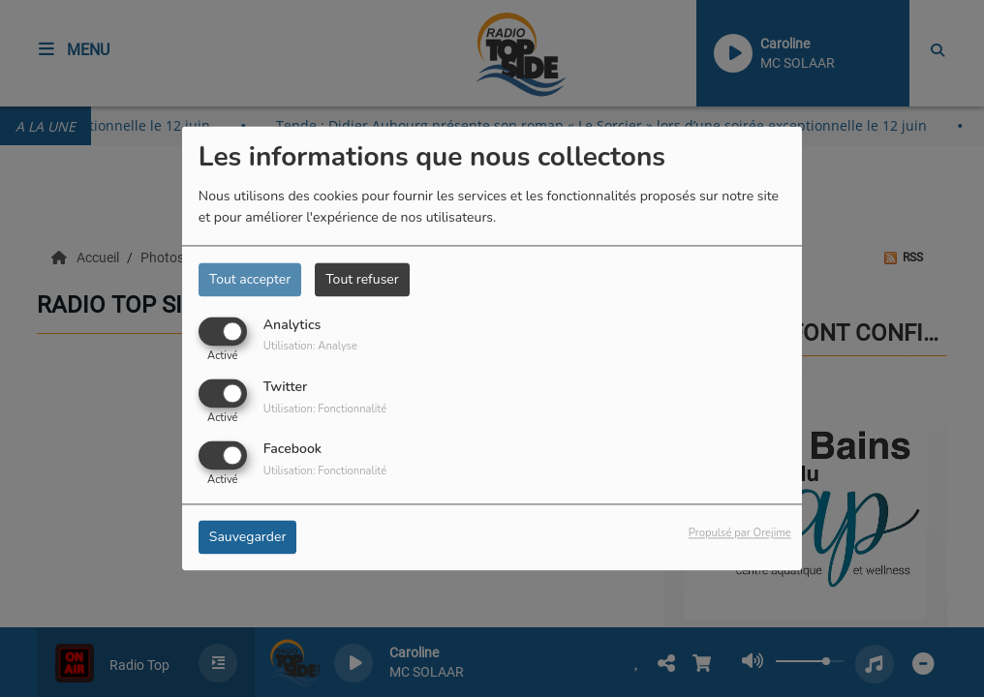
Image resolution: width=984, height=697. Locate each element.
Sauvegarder (248, 538)
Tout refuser (362, 279)
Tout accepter (250, 279)
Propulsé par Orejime (740, 534)
